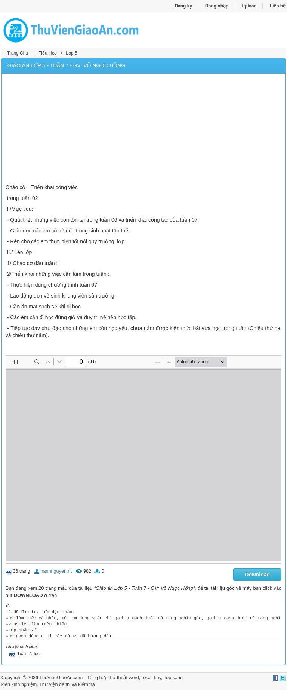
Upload (249, 6)
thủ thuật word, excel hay (135, 677)
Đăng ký (183, 6)
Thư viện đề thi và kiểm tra (67, 684)
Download (257, 574)
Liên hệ (278, 6)
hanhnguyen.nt (56, 571)
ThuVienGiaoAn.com (61, 677)
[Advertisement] (143, 129)
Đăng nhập (216, 6)
